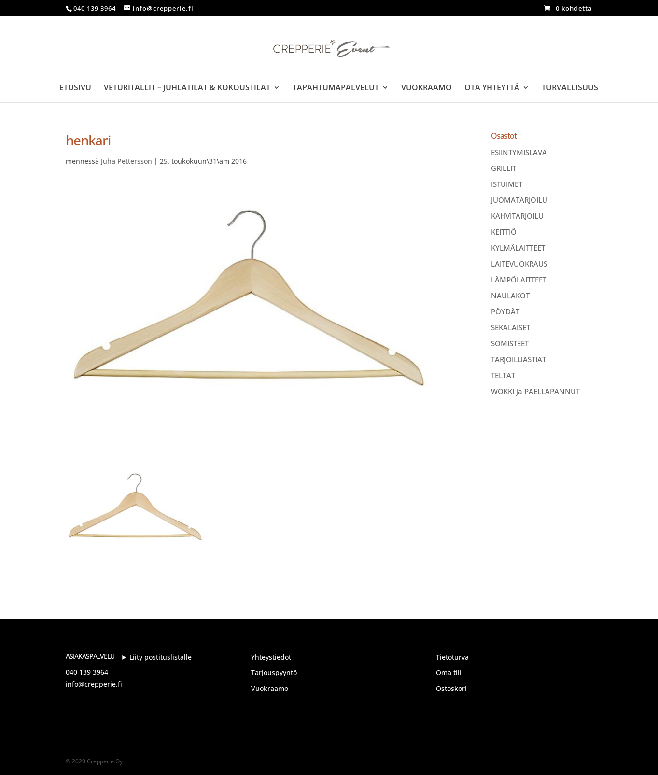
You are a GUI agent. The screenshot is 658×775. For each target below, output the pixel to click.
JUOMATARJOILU (519, 200)
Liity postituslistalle (160, 657)
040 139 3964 (87, 671)
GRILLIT (503, 168)
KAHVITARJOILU (517, 216)
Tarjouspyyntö (274, 672)
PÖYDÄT (505, 311)
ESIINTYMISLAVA (519, 152)
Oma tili (449, 672)
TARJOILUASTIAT (518, 359)
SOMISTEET (510, 343)
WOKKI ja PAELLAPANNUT (535, 391)
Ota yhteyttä (491, 88)
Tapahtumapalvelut (336, 88)
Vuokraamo (426, 88)
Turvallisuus (570, 88)
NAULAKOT (510, 295)
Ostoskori (451, 688)
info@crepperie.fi (94, 684)
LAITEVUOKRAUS (519, 263)
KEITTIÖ (504, 232)
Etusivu (75, 88)
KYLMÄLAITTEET (518, 248)
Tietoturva (452, 657)
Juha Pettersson (126, 161)
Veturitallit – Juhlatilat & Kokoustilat (187, 88)
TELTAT (503, 375)
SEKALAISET (510, 327)
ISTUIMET (506, 184)
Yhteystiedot (271, 657)
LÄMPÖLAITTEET (518, 279)
